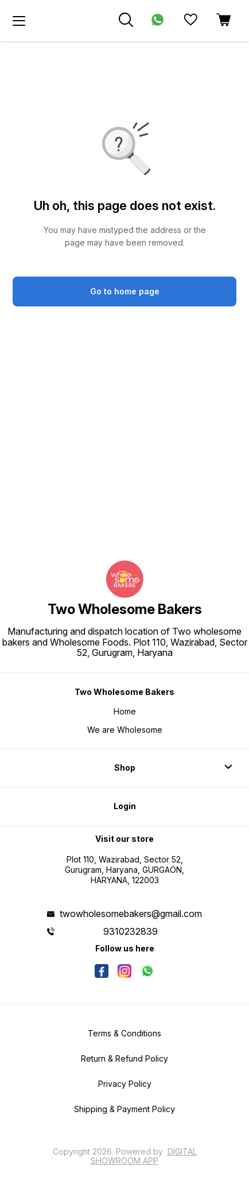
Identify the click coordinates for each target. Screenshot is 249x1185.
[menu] (19, 20)
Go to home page (124, 291)
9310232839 (130, 931)
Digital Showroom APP (144, 1156)
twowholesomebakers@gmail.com (131, 913)
